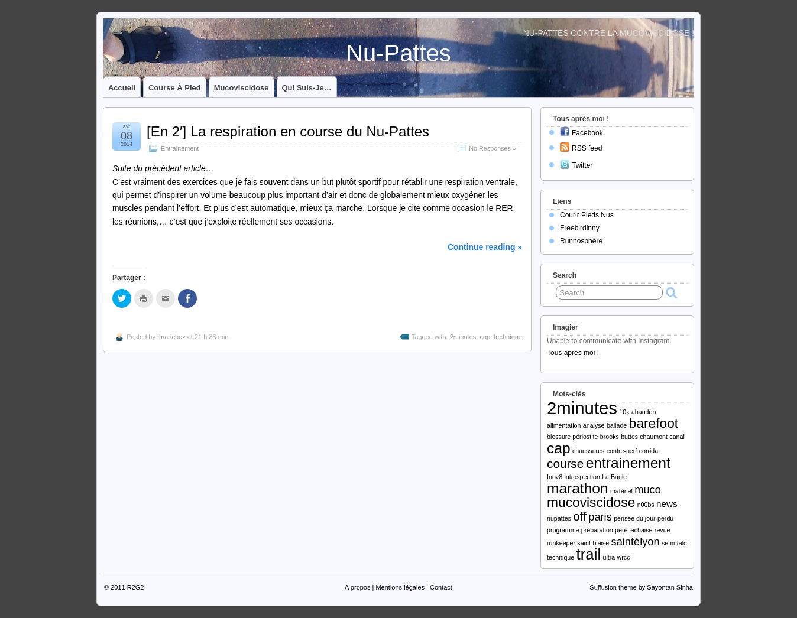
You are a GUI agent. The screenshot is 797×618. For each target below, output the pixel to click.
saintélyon (635, 541)
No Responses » (492, 148)
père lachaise (633, 530)
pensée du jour (635, 518)
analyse (594, 425)
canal (676, 436)
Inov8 (554, 476)
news (666, 504)
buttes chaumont (644, 436)
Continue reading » (485, 247)
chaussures (588, 450)
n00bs (646, 504)
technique (508, 336)
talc (682, 543)
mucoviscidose (591, 502)
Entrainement (180, 148)
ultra (608, 557)
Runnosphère (581, 241)
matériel (621, 491)
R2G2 (135, 587)
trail (588, 554)
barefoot (654, 423)
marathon (577, 488)
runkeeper (561, 543)
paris (600, 516)
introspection (582, 476)
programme (563, 530)
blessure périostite (572, 436)
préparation (597, 530)
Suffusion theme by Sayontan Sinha (641, 587)
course (565, 463)
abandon (643, 411)
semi (668, 543)
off (580, 516)
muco (647, 489)
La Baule (614, 476)
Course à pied (174, 87)
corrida (649, 450)
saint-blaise (593, 543)
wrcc (623, 557)
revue (662, 530)
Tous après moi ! (573, 353)
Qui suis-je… (307, 87)
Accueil (121, 87)
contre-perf (622, 450)
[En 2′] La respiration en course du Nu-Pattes (288, 131)
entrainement (628, 463)
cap (485, 336)
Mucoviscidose (241, 87)
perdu (665, 518)
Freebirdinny (580, 228)
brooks (609, 436)
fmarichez (171, 336)
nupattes (559, 518)
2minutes (463, 336)
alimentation (564, 425)
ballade (617, 425)
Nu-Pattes (398, 53)
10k (624, 411)
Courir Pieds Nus (587, 215)
